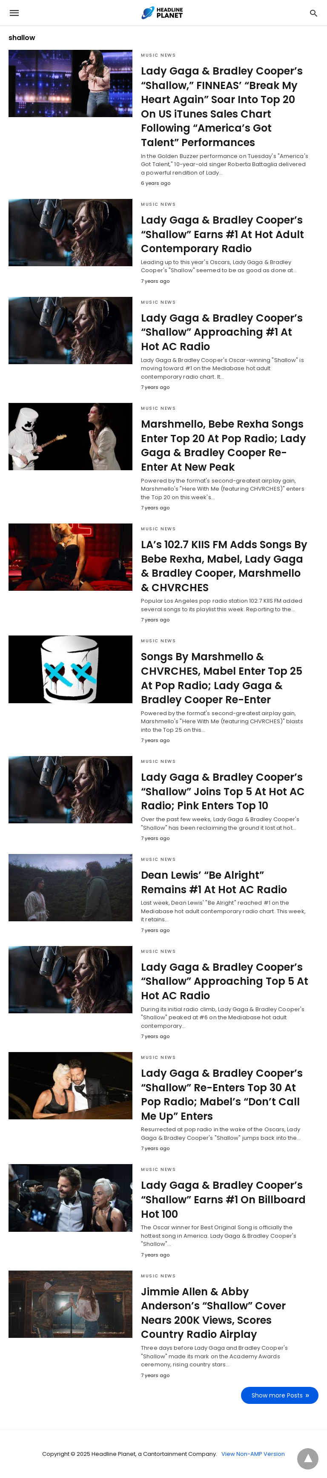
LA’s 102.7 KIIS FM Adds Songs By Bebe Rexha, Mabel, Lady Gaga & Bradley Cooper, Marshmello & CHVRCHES (224, 566)
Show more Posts (277, 1395)
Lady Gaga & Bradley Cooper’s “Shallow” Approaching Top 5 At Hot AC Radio (224, 981)
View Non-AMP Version (253, 1454)
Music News (158, 55)
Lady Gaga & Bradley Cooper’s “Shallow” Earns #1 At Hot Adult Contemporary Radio (222, 234)
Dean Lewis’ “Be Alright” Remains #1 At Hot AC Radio (214, 882)
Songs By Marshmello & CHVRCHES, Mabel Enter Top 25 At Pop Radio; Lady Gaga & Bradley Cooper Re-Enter (221, 678)
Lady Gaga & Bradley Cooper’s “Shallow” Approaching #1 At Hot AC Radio (222, 332)
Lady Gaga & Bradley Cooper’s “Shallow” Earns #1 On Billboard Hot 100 (223, 1199)
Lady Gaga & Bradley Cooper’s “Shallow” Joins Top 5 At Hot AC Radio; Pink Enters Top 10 (223, 791)
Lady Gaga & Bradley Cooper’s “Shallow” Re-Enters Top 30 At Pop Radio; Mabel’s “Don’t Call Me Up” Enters (222, 1094)
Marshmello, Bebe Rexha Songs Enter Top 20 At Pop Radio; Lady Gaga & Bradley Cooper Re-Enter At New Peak (223, 445)
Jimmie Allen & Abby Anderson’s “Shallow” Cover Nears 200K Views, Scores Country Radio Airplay (213, 1313)
